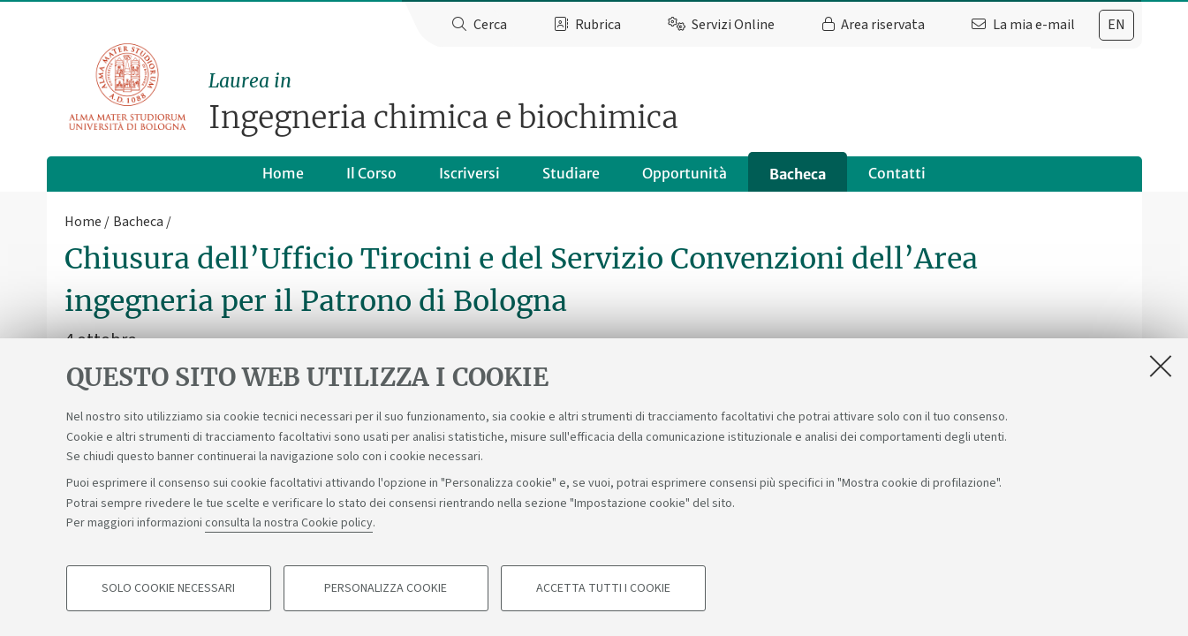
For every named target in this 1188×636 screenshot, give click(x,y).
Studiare (571, 173)
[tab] (1116, 25)
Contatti (897, 173)
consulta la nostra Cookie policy (289, 523)
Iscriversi (469, 173)
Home (283, 173)
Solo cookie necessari (168, 588)
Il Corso (371, 173)
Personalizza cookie (385, 588)
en (1116, 24)
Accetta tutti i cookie (603, 588)
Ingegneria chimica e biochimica (674, 102)
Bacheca (797, 174)
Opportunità (684, 173)
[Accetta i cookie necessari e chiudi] (1160, 366)
